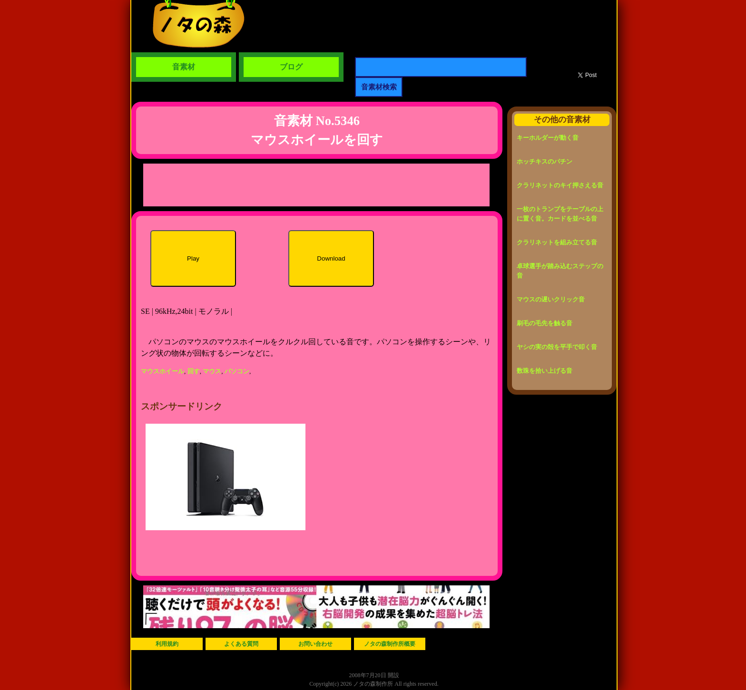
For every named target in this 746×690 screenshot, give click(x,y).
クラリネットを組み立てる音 (557, 242)
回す (193, 371)
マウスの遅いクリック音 (551, 299)
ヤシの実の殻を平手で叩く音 (557, 346)
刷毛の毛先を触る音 (544, 323)
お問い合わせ (315, 644)
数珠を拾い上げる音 (544, 370)
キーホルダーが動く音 (548, 137)
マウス (212, 371)
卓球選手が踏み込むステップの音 (560, 270)
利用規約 (167, 644)
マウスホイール (162, 371)
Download (331, 258)
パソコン (237, 371)
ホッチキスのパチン (544, 161)
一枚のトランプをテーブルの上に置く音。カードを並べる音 (560, 213)
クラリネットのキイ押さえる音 (560, 185)
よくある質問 (241, 644)
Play (193, 258)
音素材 (183, 67)
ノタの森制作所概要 (389, 644)
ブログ (291, 67)
